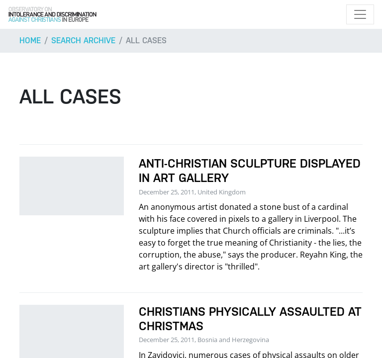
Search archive (83, 40)
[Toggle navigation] (360, 14)
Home (30, 40)
